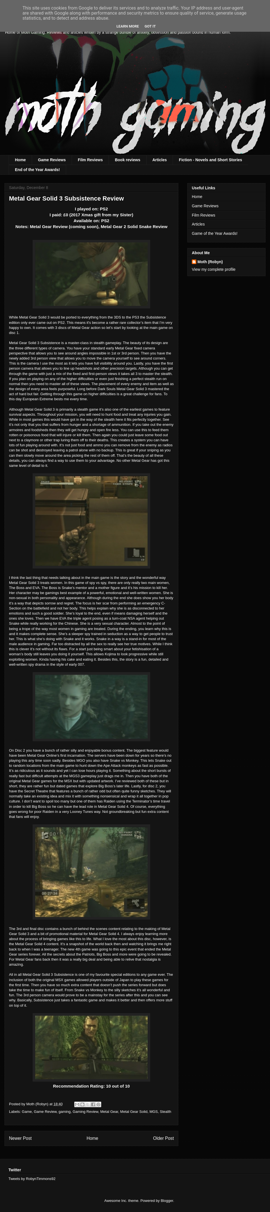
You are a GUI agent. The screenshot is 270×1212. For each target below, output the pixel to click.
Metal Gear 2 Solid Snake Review (134, 226)
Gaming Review (85, 1111)
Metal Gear (109, 1111)
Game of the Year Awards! (214, 233)
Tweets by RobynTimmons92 (31, 1179)
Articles (159, 160)
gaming (64, 1111)
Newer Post (20, 1138)
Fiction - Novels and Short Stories (210, 160)
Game (27, 1111)
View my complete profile (213, 269)
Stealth (165, 1111)
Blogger (167, 1201)
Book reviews (127, 160)
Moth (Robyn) (210, 262)
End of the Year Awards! (37, 169)
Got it (150, 26)
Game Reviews (52, 160)
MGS (153, 1111)
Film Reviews (90, 160)
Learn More (127, 26)
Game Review (45, 1111)
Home (20, 160)
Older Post (163, 1138)
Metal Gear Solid (133, 1111)
